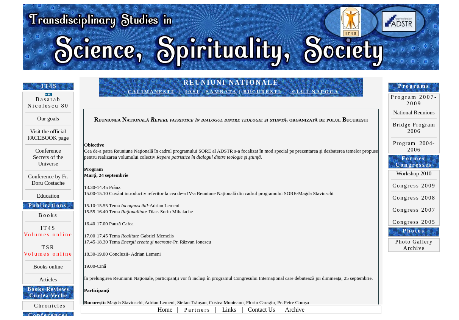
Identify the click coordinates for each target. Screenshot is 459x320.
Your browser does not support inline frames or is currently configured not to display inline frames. (231, 160)
